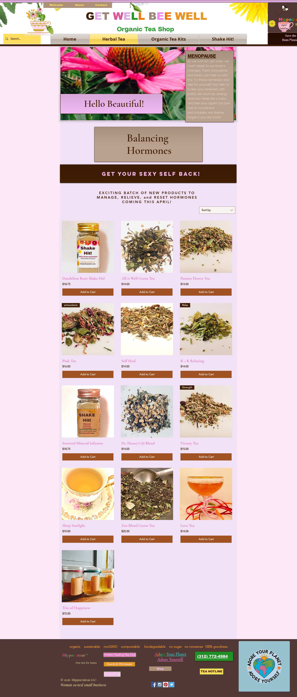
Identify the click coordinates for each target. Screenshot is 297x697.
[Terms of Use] (112, 674)
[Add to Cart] (87, 292)
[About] (79, 5)
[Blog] (160, 668)
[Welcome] (56, 5)
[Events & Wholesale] (119, 664)
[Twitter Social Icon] (171, 684)
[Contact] (101, 5)
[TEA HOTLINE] (211, 671)
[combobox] (217, 210)
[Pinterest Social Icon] (165, 684)
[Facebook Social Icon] (154, 684)
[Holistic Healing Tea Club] (119, 655)
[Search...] (21, 39)
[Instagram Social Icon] (159, 684)
